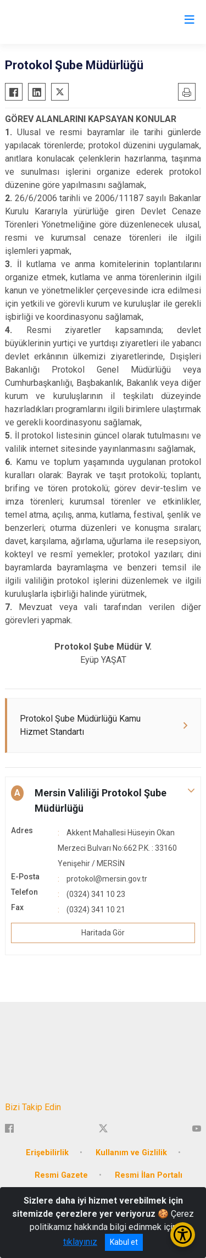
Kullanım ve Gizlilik (131, 1152)
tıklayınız (80, 1242)
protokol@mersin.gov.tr (106, 878)
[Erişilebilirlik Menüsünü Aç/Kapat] (182, 1234)
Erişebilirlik (47, 1152)
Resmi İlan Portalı (148, 1175)
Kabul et (124, 1242)
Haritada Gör (103, 932)
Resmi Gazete (61, 1175)
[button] (103, 800)
